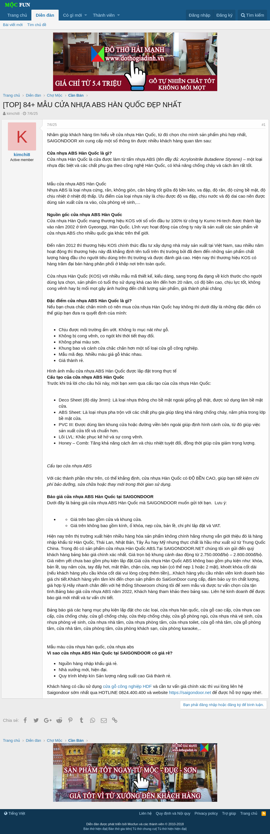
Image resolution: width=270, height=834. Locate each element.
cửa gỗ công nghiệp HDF (129, 686)
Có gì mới (72, 15)
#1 (262, 125)
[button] (86, 15)
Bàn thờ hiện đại (95, 828)
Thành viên (104, 15)
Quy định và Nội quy (173, 813)
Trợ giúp (229, 813)
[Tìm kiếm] (252, 15)
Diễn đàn (45, 15)
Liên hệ (145, 813)
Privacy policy (206, 813)
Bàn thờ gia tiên (119, 828)
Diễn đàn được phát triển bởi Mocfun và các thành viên (135, 824)
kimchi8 (13, 113)
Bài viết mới (13, 25)
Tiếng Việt (14, 813)
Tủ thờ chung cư (144, 828)
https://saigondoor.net (192, 692)
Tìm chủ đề (36, 25)
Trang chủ (17, 15)
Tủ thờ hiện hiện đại (172, 828)
